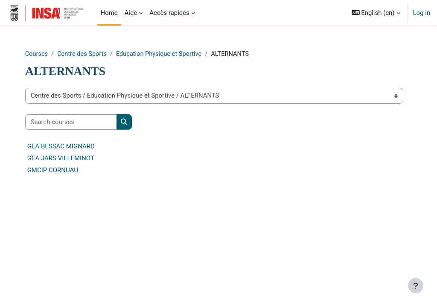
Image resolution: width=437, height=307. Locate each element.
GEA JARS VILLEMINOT (75, 158)
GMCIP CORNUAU (67, 170)
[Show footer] (415, 285)
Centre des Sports (98, 54)
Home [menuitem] (109, 13)
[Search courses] (86, 122)
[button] (376, 13)
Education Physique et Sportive (177, 54)
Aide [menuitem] (131, 13)
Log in (421, 13)
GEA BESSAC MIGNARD (76, 147)
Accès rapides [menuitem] (169, 13)
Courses (52, 54)
